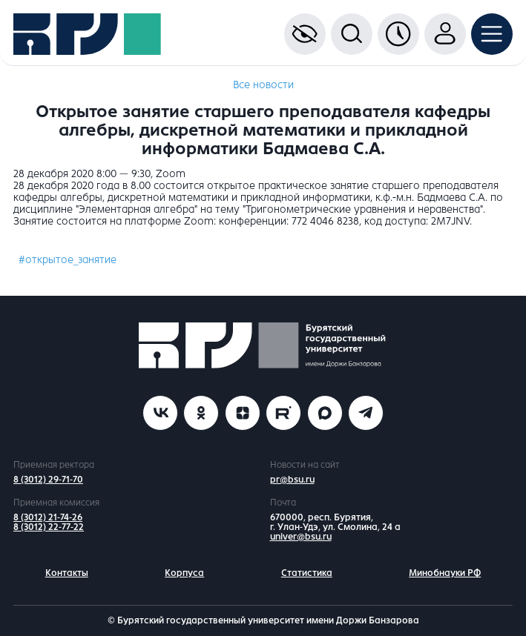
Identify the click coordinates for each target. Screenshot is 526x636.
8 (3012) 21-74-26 (47, 517)
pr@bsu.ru (292, 479)
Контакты (66, 573)
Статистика (306, 573)
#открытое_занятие (67, 259)
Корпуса (184, 573)
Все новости (263, 84)
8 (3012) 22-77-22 (48, 527)
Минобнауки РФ (445, 573)
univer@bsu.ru (301, 536)
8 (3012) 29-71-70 (48, 479)
